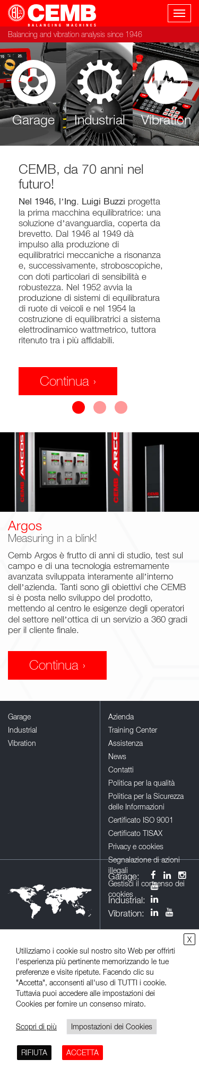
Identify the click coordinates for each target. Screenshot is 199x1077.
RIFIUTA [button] (34, 1052)
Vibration (22, 742)
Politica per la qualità (141, 782)
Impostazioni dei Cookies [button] (111, 1026)
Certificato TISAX (135, 833)
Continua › (68, 380)
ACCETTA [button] (82, 1052)
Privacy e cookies (135, 846)
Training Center (132, 729)
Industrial (22, 729)
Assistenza (125, 742)
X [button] (189, 939)
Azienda (121, 716)
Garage (19, 716)
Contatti (121, 769)
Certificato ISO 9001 (141, 819)
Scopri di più (36, 1026)
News (117, 756)
